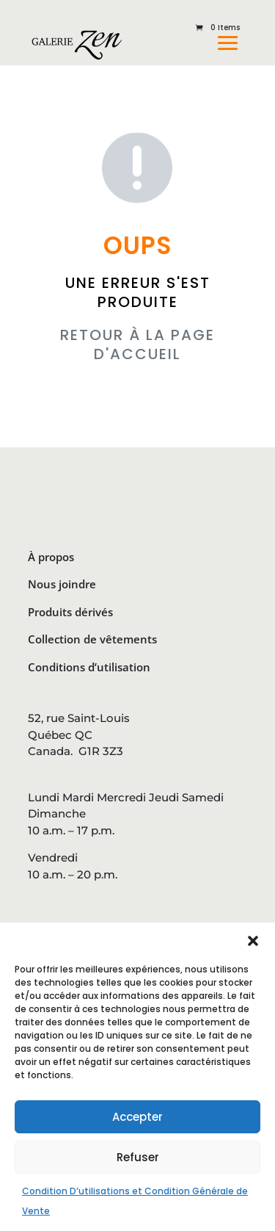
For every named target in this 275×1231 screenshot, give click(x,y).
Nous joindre (62, 584)
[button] (253, 941)
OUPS (137, 245)
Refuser (138, 1157)
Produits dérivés (70, 611)
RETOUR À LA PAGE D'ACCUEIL (137, 344)
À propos (51, 556)
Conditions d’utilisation (89, 667)
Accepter (137, 1116)
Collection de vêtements (92, 639)
